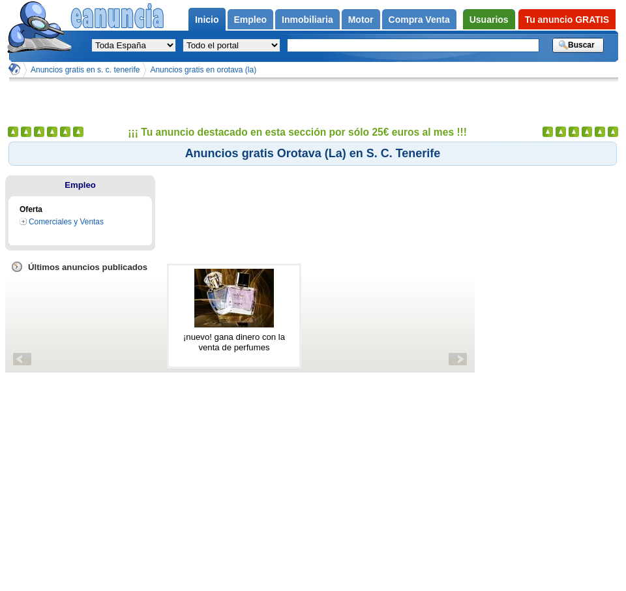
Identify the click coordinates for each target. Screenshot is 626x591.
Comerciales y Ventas (66, 221)
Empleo (80, 185)
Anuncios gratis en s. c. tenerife (85, 69)
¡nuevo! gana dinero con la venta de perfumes (234, 342)
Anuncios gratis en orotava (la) (203, 69)
